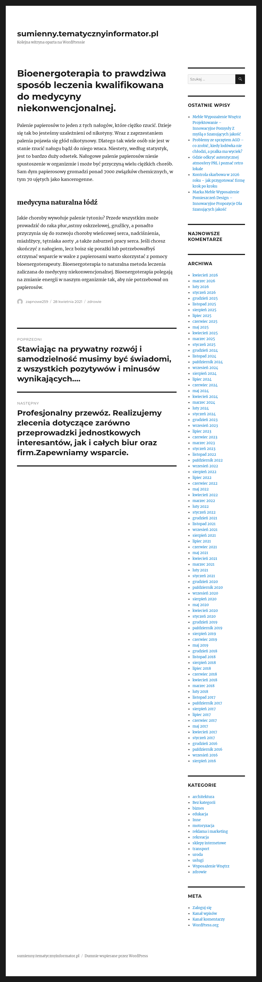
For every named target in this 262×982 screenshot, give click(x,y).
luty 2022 (201, 506)
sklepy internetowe (209, 843)
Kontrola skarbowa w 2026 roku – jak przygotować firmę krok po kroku (219, 180)
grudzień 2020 (205, 581)
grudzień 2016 (205, 743)
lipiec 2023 (202, 431)
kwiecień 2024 (205, 396)
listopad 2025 (204, 304)
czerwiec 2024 (205, 385)
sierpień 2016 (204, 761)
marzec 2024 (204, 402)
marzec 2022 (204, 500)
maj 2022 (201, 489)
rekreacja (201, 837)
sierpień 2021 (204, 535)
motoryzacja (203, 825)
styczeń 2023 (204, 448)
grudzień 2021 (205, 518)
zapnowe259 (37, 301)
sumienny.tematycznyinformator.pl (87, 33)
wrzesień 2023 (205, 425)
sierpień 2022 (204, 472)
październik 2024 (208, 362)
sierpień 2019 (204, 633)
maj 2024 (201, 391)
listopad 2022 (204, 454)
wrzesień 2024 (205, 367)
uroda (198, 854)
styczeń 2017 (204, 738)
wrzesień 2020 (205, 593)
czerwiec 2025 (205, 321)
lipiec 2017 (202, 714)
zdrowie (94, 301)
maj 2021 (200, 552)
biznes (198, 808)
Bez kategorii (204, 802)
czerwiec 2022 (205, 483)
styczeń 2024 (204, 414)
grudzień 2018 (205, 651)
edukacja (200, 814)
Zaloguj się (202, 907)
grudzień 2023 (205, 419)
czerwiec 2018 (205, 674)
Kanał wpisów (205, 913)
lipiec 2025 (202, 315)
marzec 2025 (204, 339)
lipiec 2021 (202, 541)
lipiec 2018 (202, 668)
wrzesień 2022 (205, 466)
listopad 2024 (204, 356)
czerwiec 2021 (205, 547)
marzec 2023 (204, 443)
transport (201, 849)
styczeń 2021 (204, 576)
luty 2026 (201, 286)
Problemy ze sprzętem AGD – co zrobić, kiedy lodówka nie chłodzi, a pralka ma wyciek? (218, 146)
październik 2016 (207, 749)
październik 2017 (207, 703)
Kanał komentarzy (209, 919)
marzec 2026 (204, 281)
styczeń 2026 (204, 292)
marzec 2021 (203, 564)
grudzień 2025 (205, 298)
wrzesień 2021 (205, 529)
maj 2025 (201, 327)
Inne (197, 820)
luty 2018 (200, 691)
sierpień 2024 (204, 373)
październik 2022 (208, 460)
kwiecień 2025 (205, 333)
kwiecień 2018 (205, 680)
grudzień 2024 (205, 350)
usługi (198, 860)
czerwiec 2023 (205, 437)
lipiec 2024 (202, 379)
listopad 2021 (204, 524)
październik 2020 (208, 587)
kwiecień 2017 (205, 732)
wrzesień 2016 (205, 755)
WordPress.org (206, 925)
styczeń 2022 (204, 512)
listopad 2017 (204, 697)
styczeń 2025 (204, 344)
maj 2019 (200, 645)
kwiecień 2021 (205, 558)
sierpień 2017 (204, 709)
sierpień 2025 (204, 310)
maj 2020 (201, 605)
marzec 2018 (203, 685)
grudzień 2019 (205, 622)
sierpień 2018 (204, 662)
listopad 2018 (204, 657)
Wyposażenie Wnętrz (211, 866)
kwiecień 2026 (205, 275)
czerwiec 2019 (205, 639)
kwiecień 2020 (205, 610)
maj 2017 (200, 726)
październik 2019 (207, 628)
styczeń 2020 (204, 616)
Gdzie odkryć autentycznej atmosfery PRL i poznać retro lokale (218, 163)
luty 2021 (200, 570)
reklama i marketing (210, 831)
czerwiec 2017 (205, 720)
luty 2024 (201, 408)
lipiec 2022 (202, 477)
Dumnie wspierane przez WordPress (116, 956)
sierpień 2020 (204, 599)
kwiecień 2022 (205, 495)
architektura (203, 796)
